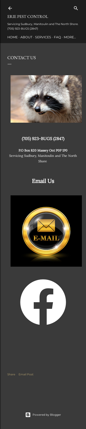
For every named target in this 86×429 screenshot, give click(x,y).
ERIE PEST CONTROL (27, 16)
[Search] (76, 7)
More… (70, 37)
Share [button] (11, 374)
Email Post (26, 374)
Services (43, 37)
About (26, 37)
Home (12, 37)
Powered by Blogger (43, 415)
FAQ (57, 37)
